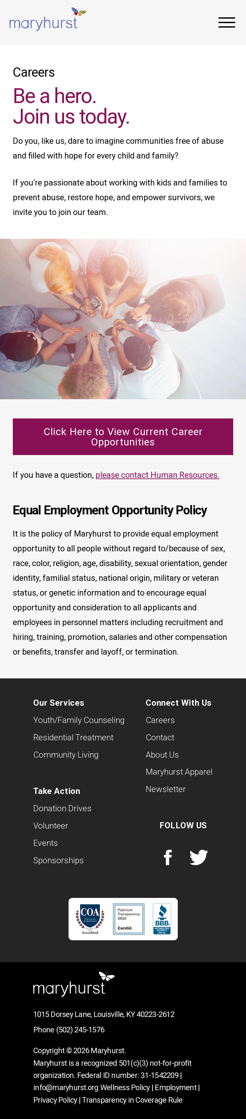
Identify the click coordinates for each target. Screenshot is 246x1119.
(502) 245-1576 (80, 1029)
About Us (162, 755)
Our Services (59, 703)
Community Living (66, 755)
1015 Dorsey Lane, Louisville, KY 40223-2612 (103, 1014)
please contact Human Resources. (157, 475)
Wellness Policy (125, 1087)
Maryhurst (48, 19)
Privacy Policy (55, 1100)
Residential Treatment (73, 737)
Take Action (56, 791)
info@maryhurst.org (66, 1087)
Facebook (168, 857)
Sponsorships (58, 860)
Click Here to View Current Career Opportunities (123, 437)
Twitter (198, 857)
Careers (160, 720)
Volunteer (50, 826)
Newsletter (166, 789)
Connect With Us (179, 703)
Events (45, 843)
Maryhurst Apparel (179, 772)
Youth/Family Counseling (79, 720)
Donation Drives (62, 808)
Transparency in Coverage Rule (132, 1100)
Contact (160, 737)
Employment (175, 1087)
